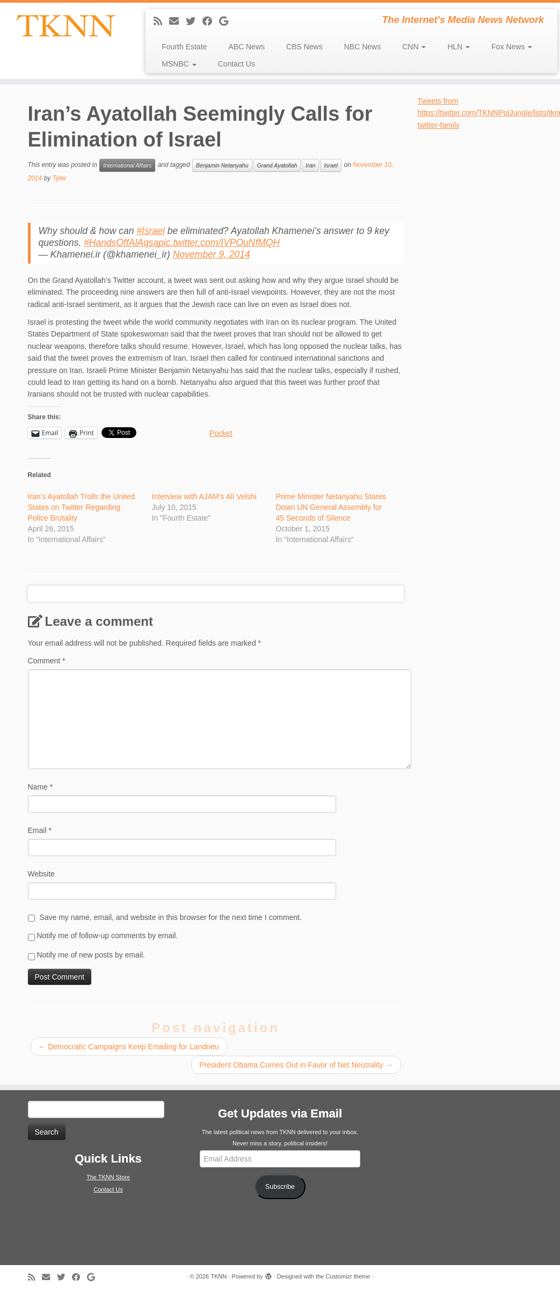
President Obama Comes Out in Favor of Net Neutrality (295, 1065)
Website (41, 874)
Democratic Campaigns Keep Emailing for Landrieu (129, 1046)
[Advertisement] (486, 292)
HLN (458, 46)
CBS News (304, 46)
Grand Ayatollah (277, 165)
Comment (47, 660)
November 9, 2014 (211, 254)
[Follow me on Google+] (227, 21)
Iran (310, 165)
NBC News (362, 46)
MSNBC (179, 64)
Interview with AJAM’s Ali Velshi (204, 496)
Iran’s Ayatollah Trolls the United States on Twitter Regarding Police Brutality (81, 507)
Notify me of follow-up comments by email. (107, 935)
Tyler (60, 178)
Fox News (511, 46)
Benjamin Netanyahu (222, 165)
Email (40, 830)
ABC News (246, 46)
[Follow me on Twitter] (194, 21)
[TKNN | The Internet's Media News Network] (65, 25)
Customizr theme (347, 1276)
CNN (414, 46)
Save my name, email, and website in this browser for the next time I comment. (170, 917)
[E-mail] (177, 21)
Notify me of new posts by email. (91, 955)
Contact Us (236, 64)
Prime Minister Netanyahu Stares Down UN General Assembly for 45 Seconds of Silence (331, 507)
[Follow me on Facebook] (210, 21)
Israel (331, 165)
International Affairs (127, 165)
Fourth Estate (184, 46)
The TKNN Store (108, 1177)
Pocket (220, 433)
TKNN (218, 1276)
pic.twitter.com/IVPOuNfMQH (219, 242)
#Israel (150, 230)
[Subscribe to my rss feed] (161, 21)
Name (40, 787)
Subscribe (280, 1186)
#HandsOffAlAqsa (121, 242)
